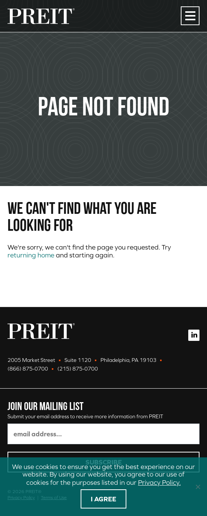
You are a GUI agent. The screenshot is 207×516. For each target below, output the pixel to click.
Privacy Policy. (159, 482)
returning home (31, 255)
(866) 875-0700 (28, 369)
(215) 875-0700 (77, 369)
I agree (103, 499)
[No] (197, 486)
